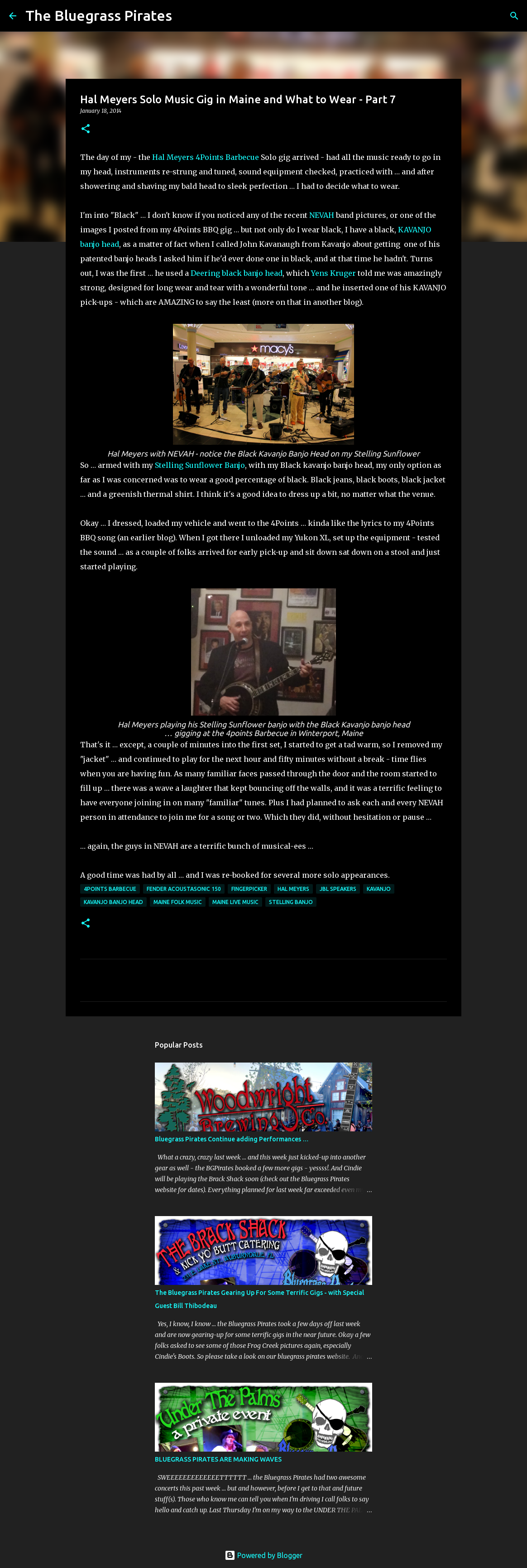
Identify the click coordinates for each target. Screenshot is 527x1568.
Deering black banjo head (237, 273)
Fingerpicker (249, 889)
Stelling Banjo (291, 902)
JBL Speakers (338, 889)
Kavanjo (379, 889)
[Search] (184, 16)
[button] (85, 129)
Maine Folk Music (177, 902)
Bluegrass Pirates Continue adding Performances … (232, 1139)
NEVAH (321, 215)
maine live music (235, 902)
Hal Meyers (173, 157)
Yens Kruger (333, 273)
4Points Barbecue (228, 157)
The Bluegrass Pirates (98, 15)
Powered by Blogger (263, 1555)
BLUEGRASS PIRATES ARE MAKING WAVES (218, 1459)
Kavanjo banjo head (113, 902)
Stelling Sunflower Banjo (200, 465)
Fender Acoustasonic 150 (184, 889)
